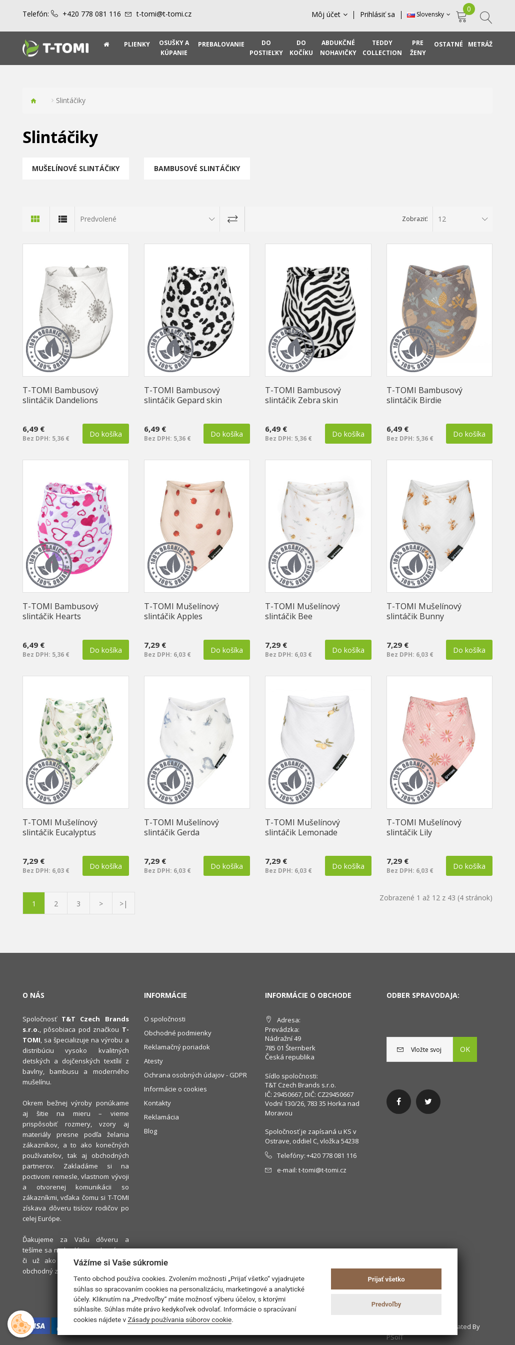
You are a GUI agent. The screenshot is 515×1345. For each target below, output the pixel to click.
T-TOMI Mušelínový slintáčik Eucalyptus (60, 827)
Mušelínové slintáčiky (76, 168)
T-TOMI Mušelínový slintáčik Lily (424, 827)
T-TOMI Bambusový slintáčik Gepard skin (183, 395)
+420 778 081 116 (91, 14)
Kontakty (157, 1102)
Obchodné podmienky (178, 1032)
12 (442, 219)
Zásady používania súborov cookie (180, 1319)
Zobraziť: (415, 219)
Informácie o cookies (175, 1088)
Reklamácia (161, 1116)
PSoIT (395, 1336)
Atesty (153, 1060)
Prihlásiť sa (377, 15)
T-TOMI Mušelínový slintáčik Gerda (181, 827)
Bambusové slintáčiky (197, 168)
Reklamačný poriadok (177, 1046)
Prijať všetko (386, 1279)
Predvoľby (387, 1304)
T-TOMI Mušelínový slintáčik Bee (302, 611)
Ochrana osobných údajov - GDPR (195, 1074)
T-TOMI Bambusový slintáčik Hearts (60, 611)
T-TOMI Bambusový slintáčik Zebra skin (303, 395)
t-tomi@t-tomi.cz (164, 14)
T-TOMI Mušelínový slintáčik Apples (181, 611)
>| (124, 903)
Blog (150, 1130)
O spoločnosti (165, 1018)
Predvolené (98, 219)
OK (465, 1049)
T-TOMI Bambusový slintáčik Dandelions (60, 395)
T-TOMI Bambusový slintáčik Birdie (424, 395)
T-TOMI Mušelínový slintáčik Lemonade (302, 827)
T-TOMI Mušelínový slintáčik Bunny (424, 611)
